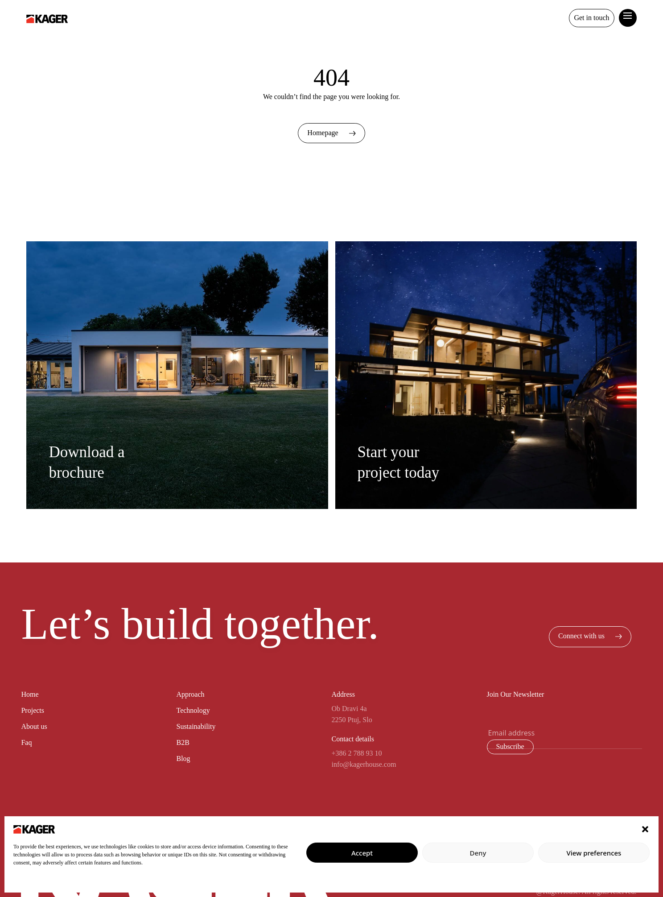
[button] (645, 828)
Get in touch (591, 17)
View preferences (594, 852)
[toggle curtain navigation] (628, 14)
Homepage (331, 132)
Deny (478, 852)
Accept (362, 852)
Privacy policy (30, 881)
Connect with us (590, 636)
